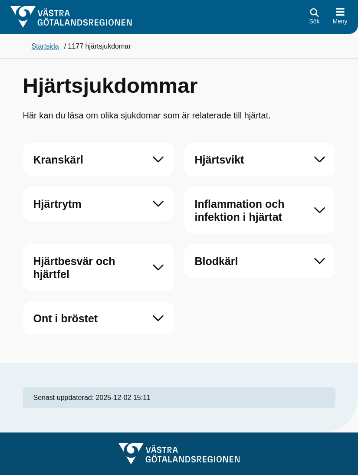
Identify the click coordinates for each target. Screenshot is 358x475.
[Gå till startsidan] (71, 17)
